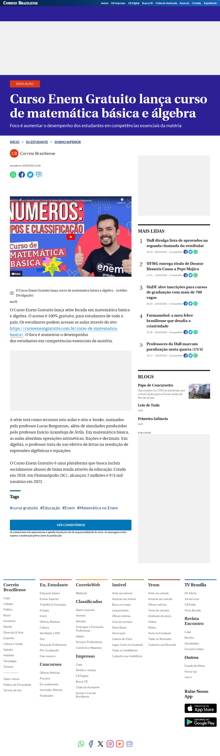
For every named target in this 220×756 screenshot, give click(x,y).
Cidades (8, 604)
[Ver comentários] (39, 176)
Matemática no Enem (98, 507)
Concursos (50, 664)
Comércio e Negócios (89, 647)
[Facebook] (180, 9)
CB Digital (82, 676)
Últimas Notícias (50, 621)
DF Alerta (191, 593)
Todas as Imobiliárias (125, 650)
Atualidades (192, 643)
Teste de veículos (158, 610)
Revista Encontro (194, 621)
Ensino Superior (49, 599)
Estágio (44, 610)
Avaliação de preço (159, 616)
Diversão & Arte (13, 632)
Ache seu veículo (158, 593)
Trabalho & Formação (53, 604)
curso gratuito (25, 507)
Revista (189, 637)
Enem (70, 507)
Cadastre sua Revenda (162, 644)
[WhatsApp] (205, 9)
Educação (51, 507)
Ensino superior (87, 8)
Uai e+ (188, 677)
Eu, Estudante (54, 584)
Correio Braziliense (14, 587)
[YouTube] (213, 9)
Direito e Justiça (86, 670)
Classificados (89, 601)
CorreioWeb (88, 584)
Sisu (42, 639)
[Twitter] (189, 9)
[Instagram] (197, 9)
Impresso (85, 656)
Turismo (8, 666)
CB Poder (190, 604)
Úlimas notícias (121, 616)
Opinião (8, 649)
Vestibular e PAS (50, 633)
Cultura (44, 627)
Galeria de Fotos (122, 639)
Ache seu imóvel (122, 593)
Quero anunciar (85, 610)
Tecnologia (10, 661)
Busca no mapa (121, 604)
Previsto (45, 678)
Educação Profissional (53, 644)
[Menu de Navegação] (11, 6)
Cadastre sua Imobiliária (127, 656)
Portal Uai (191, 671)
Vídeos (152, 621)
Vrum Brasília (193, 610)
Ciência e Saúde (13, 644)
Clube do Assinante (87, 687)
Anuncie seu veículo (160, 599)
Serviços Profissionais (89, 642)
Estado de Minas (195, 665)
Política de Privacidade (17, 684)
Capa (6, 598)
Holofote (8, 655)
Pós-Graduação (49, 650)
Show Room (119, 627)
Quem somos (11, 679)
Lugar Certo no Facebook (127, 644)
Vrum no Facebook (159, 633)
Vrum (153, 584)
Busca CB (81, 681)
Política (7, 609)
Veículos (81, 621)
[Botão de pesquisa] (24, 6)
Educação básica (50, 593)
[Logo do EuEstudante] (49, 7)
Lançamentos (120, 610)
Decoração (118, 633)
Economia (9, 621)
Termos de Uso (12, 690)
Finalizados (46, 695)
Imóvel (119, 584)
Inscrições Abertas (51, 690)
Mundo (7, 626)
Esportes (8, 638)
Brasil (6, 615)
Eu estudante (37, 142)
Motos (152, 627)
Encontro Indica (194, 649)
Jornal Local (192, 599)
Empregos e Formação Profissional (89, 628)
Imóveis (81, 615)
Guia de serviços (122, 621)
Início (14, 142)
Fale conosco (47, 656)
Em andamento (49, 684)
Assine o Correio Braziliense (86, 694)
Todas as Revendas (160, 639)
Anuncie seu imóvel (124, 599)
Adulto (80, 636)
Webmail (81, 593)
